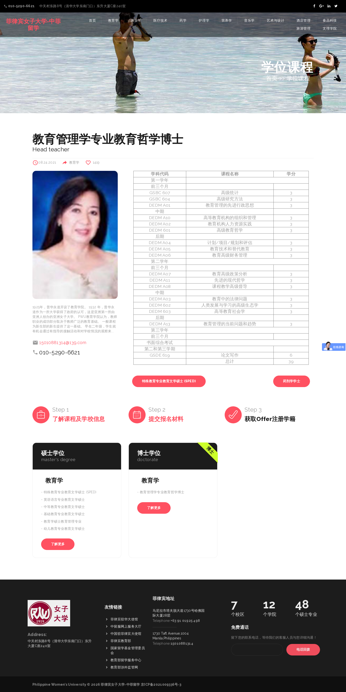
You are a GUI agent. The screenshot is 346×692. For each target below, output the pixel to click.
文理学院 (330, 28)
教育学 (113, 20)
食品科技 (330, 20)
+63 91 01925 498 (185, 591)
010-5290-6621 (59, 352)
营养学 (227, 20)
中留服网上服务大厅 (126, 656)
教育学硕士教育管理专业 (62, 521)
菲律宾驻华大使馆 (124, 649)
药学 (182, 20)
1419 (96, 162)
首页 (92, 20)
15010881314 (182, 614)
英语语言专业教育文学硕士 (64, 499)
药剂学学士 (291, 381)
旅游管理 (304, 28)
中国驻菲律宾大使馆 (126, 663)
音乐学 (249, 20)
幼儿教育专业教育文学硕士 (64, 529)
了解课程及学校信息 (78, 418)
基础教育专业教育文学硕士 (64, 514)
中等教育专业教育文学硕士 (64, 507)
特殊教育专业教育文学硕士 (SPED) (169, 381)
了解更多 (58, 544)
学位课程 (298, 78)
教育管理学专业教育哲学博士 (162, 492)
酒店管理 (304, 20)
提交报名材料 (166, 418)
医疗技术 (160, 20)
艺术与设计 (275, 20)
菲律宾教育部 (121, 671)
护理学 (204, 20)
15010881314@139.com (62, 342)
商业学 (136, 20)
